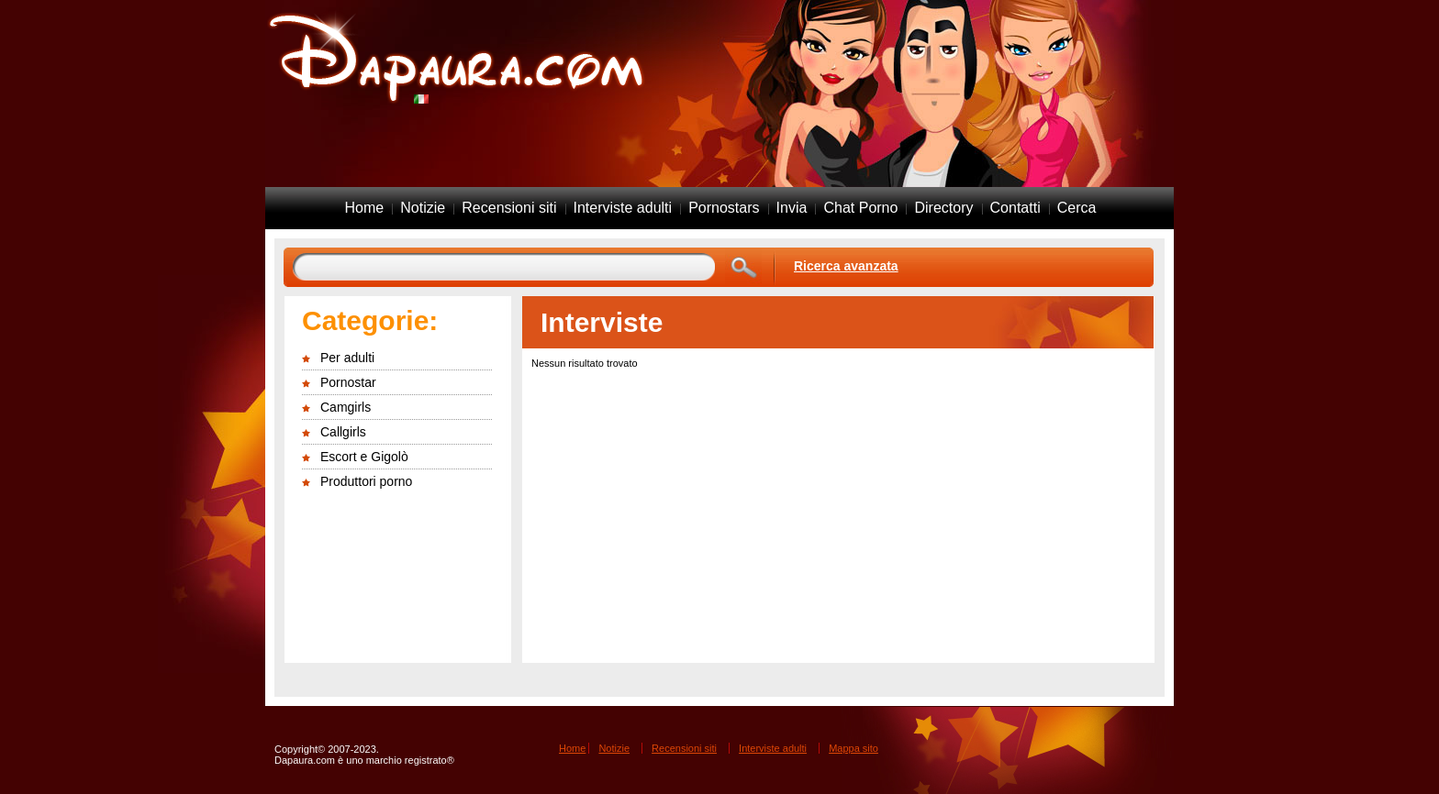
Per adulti (347, 357)
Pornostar (348, 382)
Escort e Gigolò (364, 456)
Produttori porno (366, 481)
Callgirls (343, 432)
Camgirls (345, 407)
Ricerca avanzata (846, 266)
